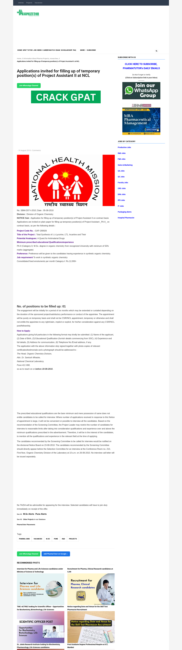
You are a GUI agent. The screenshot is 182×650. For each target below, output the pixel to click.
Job (40, 51)
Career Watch (59, 51)
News (47, 51)
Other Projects (28, 519)
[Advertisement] (103, 26)
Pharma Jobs (24, 539)
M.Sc (48, 539)
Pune (56, 539)
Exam (70, 51)
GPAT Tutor (31, 51)
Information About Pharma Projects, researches (40, 58)
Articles (21, 3)
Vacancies (38, 3)
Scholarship (82, 51)
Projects (29, 3)
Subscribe (113, 51)
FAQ (92, 51)
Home (20, 51)
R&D (63, 539)
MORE (102, 51)
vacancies (38, 539)
